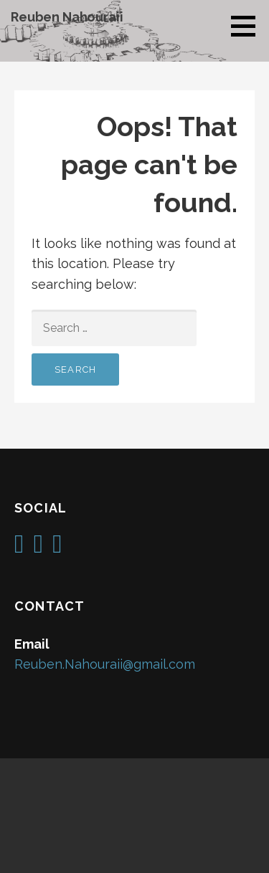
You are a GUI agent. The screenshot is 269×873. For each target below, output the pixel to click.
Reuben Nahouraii (67, 16)
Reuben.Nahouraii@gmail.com (104, 664)
